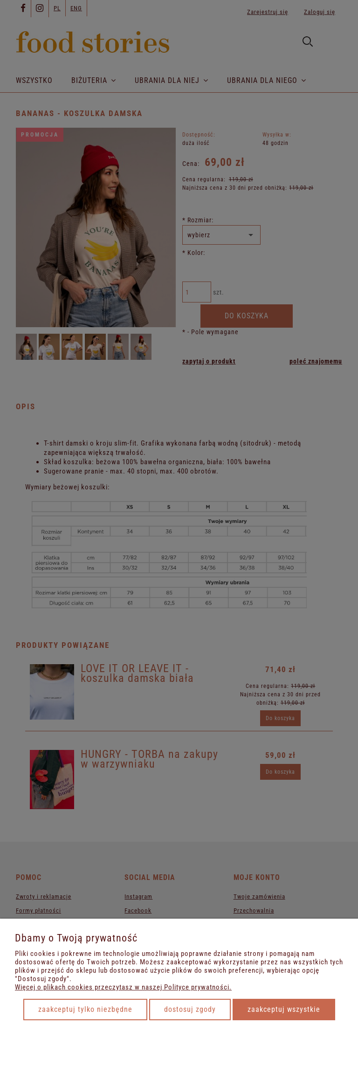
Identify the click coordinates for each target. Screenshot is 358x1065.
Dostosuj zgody (190, 1009)
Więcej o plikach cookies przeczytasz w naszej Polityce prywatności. (123, 987)
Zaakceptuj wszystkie (284, 1009)
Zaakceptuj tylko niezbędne (85, 1009)
